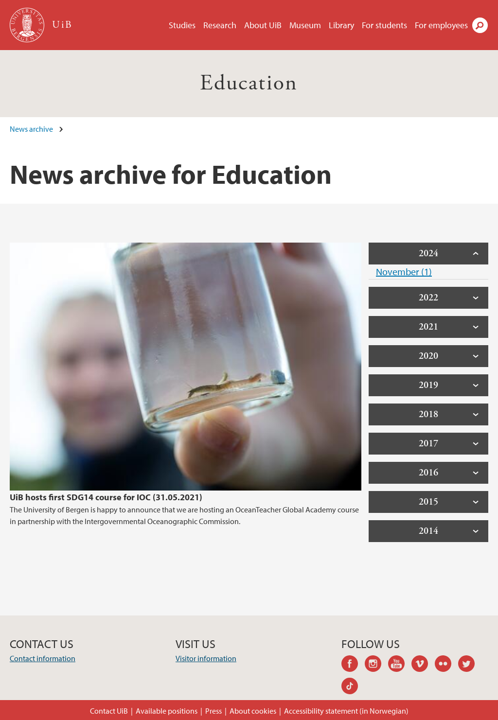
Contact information (42, 658)
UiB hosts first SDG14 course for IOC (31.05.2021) (106, 497)
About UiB (263, 25)
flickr (446, 665)
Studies (182, 25)
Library (341, 25)
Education (249, 83)
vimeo (423, 665)
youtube (399, 665)
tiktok (353, 687)
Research (219, 25)
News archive (31, 129)
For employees (441, 25)
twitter (469, 665)
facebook (353, 665)
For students (384, 25)
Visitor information (206, 658)
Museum (305, 25)
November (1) (404, 271)
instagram (376, 665)
